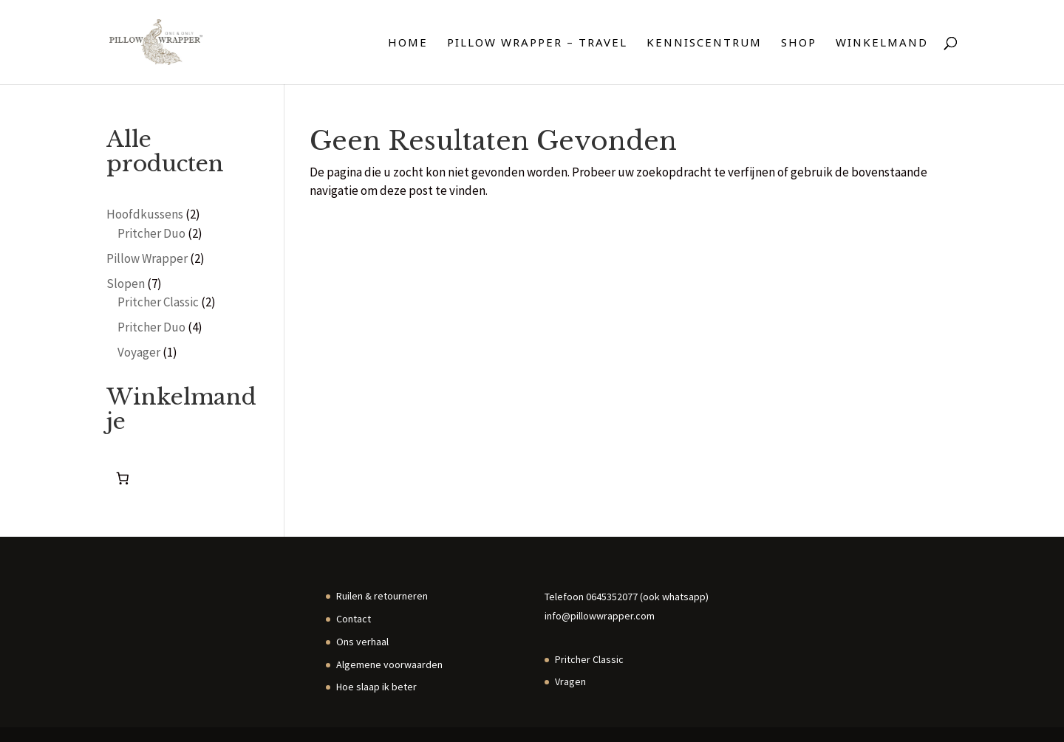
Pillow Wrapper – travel (537, 43)
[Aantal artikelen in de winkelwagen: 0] (122, 479)
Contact (353, 618)
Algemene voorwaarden (389, 664)
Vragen (570, 681)
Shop (798, 43)
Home (408, 43)
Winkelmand (882, 43)
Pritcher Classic (589, 659)
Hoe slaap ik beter (376, 686)
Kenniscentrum (704, 43)
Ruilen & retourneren (382, 595)
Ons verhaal (362, 641)
